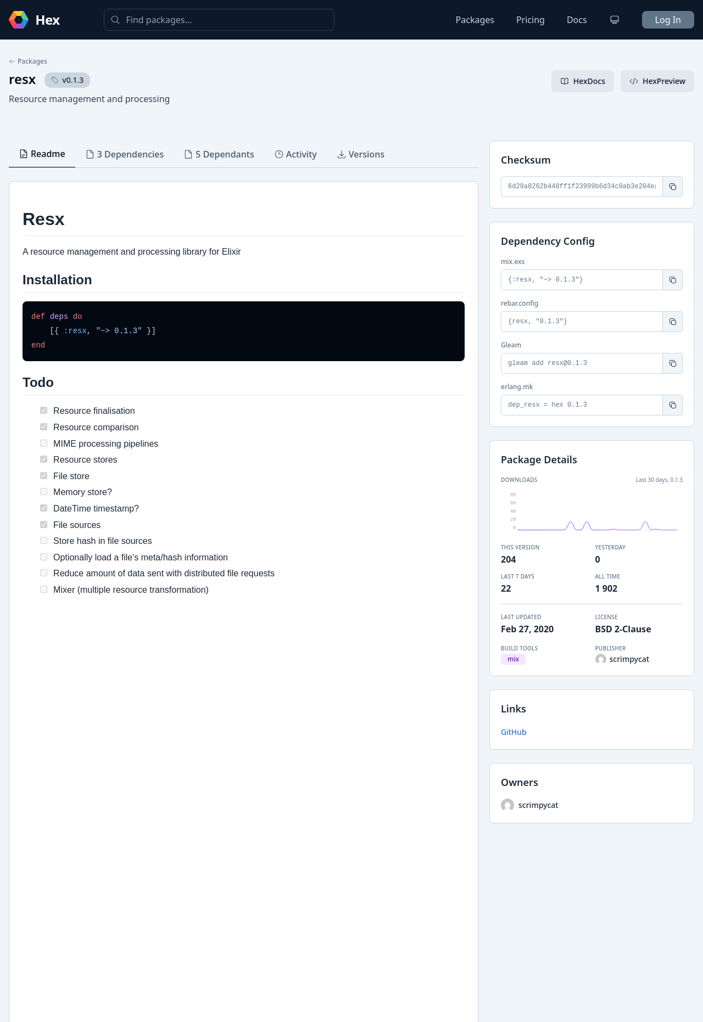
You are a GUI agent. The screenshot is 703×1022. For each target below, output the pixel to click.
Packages (475, 20)
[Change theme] (614, 19)
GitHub (514, 732)
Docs (577, 20)
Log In (668, 20)
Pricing (530, 20)
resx (22, 79)
